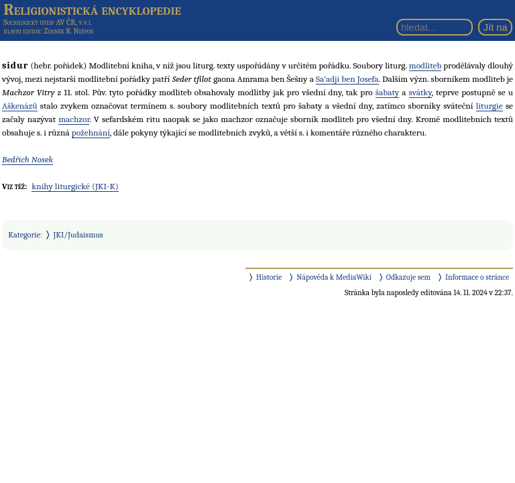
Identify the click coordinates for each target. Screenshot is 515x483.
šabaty (387, 92)
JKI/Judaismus (78, 234)
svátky (420, 92)
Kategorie (24, 234)
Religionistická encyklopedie (92, 9)
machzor (73, 119)
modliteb (425, 65)
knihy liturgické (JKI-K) (75, 186)
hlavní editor (21, 31)
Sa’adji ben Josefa (347, 79)
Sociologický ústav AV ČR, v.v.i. (47, 22)
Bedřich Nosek (27, 159)
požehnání (91, 132)
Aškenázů (20, 106)
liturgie (489, 106)
